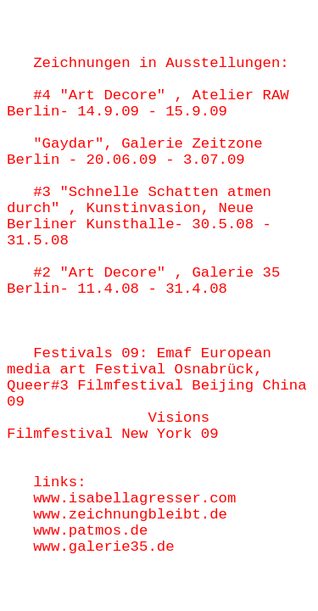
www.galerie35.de (103, 547)
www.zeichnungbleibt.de (130, 515)
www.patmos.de (90, 531)
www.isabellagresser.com (134, 498)
